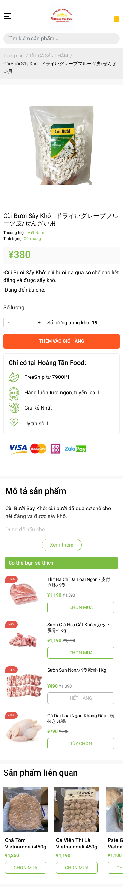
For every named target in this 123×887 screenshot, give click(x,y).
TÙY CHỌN (81, 743)
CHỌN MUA (81, 607)
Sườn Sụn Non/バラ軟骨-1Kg (76, 670)
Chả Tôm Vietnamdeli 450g (25, 843)
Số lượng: (14, 307)
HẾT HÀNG (81, 698)
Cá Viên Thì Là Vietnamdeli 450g (76, 843)
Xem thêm (61, 545)
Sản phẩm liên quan (40, 773)
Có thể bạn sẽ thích (31, 563)
